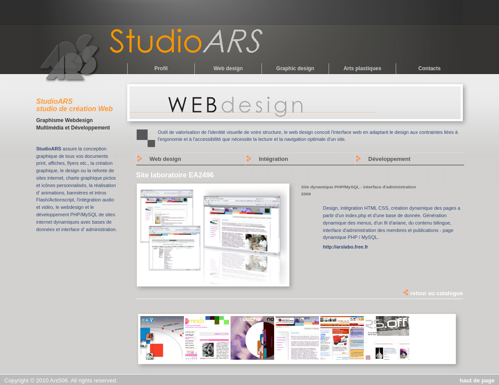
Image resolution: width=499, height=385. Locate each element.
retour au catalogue (433, 293)
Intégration (273, 159)
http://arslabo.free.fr (345, 246)
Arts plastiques (362, 68)
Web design (228, 68)
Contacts (429, 68)
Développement (389, 159)
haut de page (477, 380)
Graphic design (295, 68)
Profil (161, 68)
